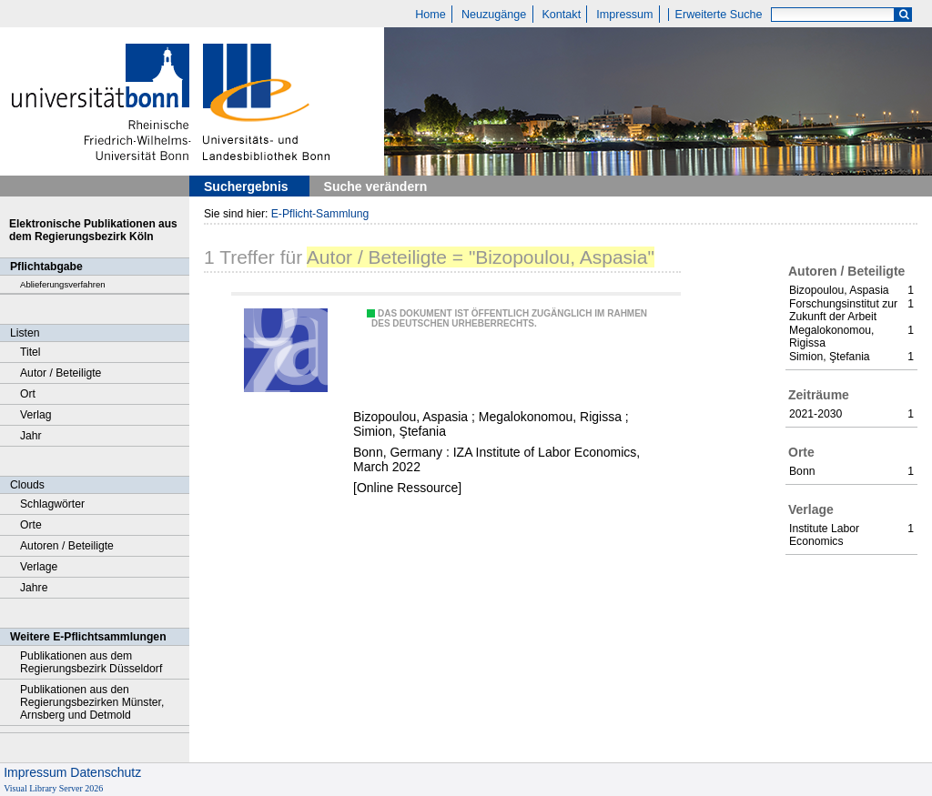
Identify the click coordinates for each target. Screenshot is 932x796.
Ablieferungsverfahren (63, 284)
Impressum (624, 14)
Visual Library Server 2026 (53, 788)
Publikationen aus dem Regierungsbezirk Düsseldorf (91, 662)
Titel (30, 352)
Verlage (38, 566)
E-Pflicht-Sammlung (320, 213)
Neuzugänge (493, 14)
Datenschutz (105, 772)
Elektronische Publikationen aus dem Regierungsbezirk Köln (93, 230)
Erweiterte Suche (719, 14)
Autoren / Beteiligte (67, 545)
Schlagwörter (52, 504)
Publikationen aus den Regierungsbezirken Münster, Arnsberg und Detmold (92, 702)
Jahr (31, 435)
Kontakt (561, 14)
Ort (27, 394)
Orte (31, 525)
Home (430, 14)
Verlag (36, 414)
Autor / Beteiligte (60, 373)
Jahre (33, 587)
